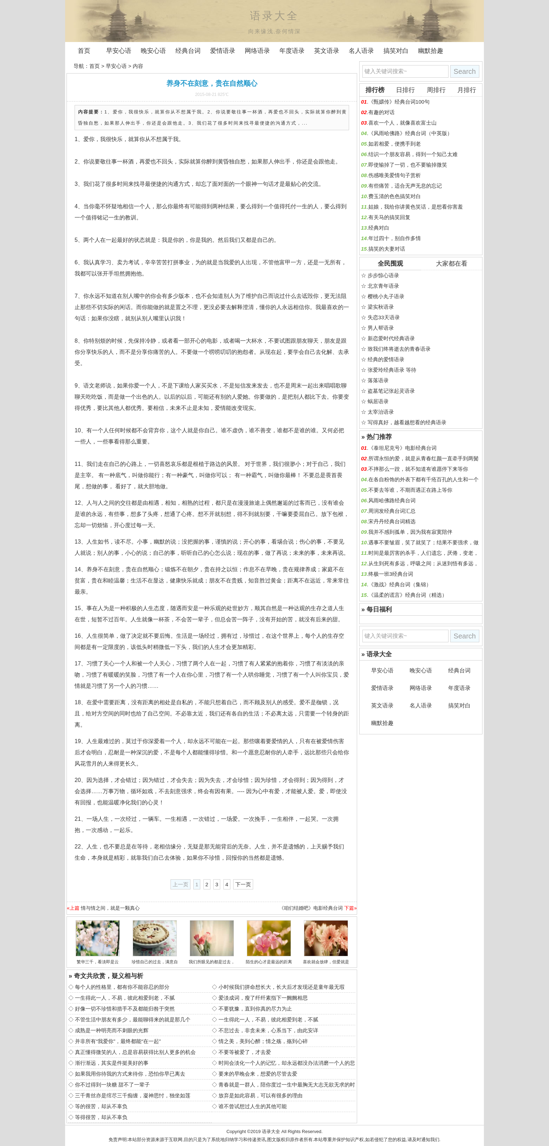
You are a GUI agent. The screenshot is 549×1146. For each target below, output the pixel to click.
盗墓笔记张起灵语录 (391, 391)
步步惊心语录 (383, 275)
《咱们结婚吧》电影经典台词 (311, 908)
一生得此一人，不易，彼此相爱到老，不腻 (125, 998)
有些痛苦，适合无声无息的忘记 (405, 186)
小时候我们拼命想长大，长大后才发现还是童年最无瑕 (281, 987)
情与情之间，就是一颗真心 (110, 908)
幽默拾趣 (430, 50)
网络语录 (257, 50)
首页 (84, 50)
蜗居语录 (378, 401)
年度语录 (292, 50)
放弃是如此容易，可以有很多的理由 (260, 1095)
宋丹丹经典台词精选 (392, 521)
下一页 (243, 884)
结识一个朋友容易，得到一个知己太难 (413, 154)
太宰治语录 (381, 412)
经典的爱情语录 (386, 359)
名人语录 (361, 50)
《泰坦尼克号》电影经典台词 (402, 448)
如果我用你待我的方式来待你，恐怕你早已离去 (130, 1074)
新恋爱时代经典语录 (391, 338)
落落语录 (378, 380)
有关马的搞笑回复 (389, 217)
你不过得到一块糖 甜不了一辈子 (112, 1085)
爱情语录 (222, 50)
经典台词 (188, 50)
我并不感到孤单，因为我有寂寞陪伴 (410, 532)
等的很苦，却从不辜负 (101, 1106)
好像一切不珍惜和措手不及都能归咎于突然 (125, 1009)
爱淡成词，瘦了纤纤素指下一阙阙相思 (263, 998)
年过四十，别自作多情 (394, 238)
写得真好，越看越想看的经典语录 (407, 422)
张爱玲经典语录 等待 (392, 370)
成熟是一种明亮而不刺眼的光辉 (111, 1030)
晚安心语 (153, 50)
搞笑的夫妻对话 (386, 249)
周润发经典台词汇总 (392, 511)
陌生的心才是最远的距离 (269, 961)
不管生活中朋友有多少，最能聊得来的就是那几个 (132, 1019)
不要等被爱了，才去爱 (244, 1052)
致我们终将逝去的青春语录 (399, 349)
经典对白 (378, 228)
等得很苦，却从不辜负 (101, 1117)
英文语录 (326, 50)
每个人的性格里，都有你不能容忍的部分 (122, 987)
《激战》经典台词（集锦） (399, 584)
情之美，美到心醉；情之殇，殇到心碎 (263, 1041)
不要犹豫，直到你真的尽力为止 (255, 1009)
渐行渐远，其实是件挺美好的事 (111, 1063)
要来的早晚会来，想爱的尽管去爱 (257, 1074)
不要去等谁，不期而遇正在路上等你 (410, 490)
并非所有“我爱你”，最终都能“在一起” (118, 1041)
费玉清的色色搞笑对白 (394, 196)
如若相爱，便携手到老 (394, 144)
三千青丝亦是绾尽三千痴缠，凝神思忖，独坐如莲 (132, 1095)
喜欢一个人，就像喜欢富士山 (402, 123)
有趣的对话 (381, 112)
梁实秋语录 (381, 307)
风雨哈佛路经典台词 (392, 500)
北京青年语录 (383, 286)
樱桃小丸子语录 (386, 296)
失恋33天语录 (384, 317)
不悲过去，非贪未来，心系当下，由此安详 (268, 1030)
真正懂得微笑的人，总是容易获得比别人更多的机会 (135, 1052)
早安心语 (118, 50)
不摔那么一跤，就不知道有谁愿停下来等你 (418, 469)
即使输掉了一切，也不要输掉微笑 (407, 165)
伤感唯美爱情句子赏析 (394, 175)
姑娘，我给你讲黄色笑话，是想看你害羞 (415, 207)
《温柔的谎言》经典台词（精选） (407, 595)
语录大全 (271, 1131)
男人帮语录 (381, 328)
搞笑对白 (396, 50)
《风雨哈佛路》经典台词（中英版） (410, 133)
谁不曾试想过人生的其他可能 (252, 1106)
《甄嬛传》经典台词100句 (399, 102)
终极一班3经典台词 (390, 574)
